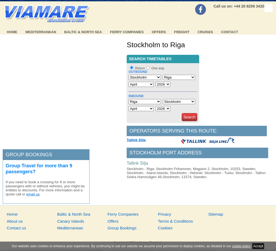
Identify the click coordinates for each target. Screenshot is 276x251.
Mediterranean (40, 32)
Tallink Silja (136, 140)
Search (189, 117)
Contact (229, 32)
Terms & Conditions (175, 221)
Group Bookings (122, 228)
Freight (181, 32)
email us (33, 194)
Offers (159, 32)
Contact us (16, 228)
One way (157, 68)
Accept (258, 246)
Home (12, 32)
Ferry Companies (127, 32)
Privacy (164, 214)
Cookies (165, 228)
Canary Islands (70, 221)
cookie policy (241, 246)
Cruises (205, 32)
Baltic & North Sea (83, 32)
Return (140, 68)
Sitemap (215, 214)
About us (15, 221)
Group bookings (29, 154)
